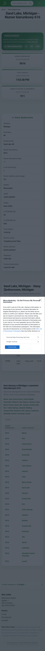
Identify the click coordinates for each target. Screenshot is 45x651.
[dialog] (22, 325)
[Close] (41, 301)
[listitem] (22, 337)
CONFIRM (12, 347)
